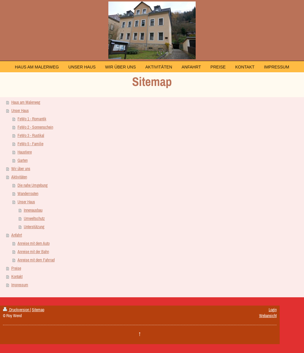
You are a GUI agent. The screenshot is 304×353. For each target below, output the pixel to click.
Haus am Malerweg (25, 102)
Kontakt (17, 276)
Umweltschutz (34, 218)
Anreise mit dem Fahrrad (36, 260)
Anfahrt (16, 235)
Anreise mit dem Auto (34, 243)
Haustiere (25, 152)
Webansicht (268, 315)
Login (273, 309)
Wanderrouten (28, 193)
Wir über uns (20, 168)
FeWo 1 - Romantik (32, 118)
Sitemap (38, 309)
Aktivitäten (19, 177)
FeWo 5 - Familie (30, 143)
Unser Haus (20, 110)
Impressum (19, 284)
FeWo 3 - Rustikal (31, 135)
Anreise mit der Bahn (33, 251)
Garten (23, 160)
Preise (16, 268)
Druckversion (16, 309)
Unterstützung (34, 226)
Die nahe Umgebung (33, 185)
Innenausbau (33, 210)
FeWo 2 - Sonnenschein (35, 127)
